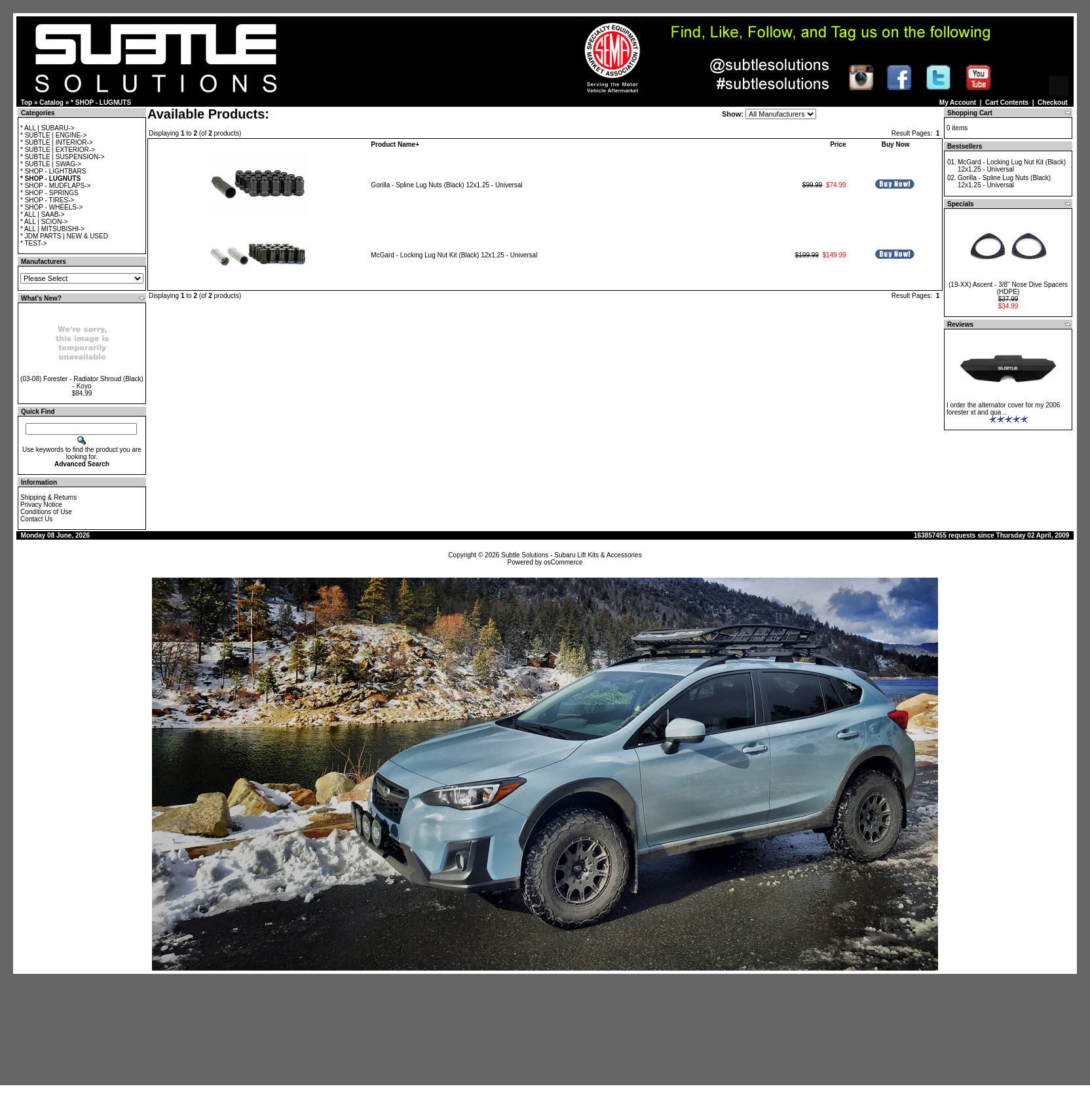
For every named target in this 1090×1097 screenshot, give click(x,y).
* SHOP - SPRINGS (49, 192)
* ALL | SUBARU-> (47, 128)
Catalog (51, 102)
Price (838, 144)
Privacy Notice (41, 504)
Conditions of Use (46, 511)
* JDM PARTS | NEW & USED (64, 236)
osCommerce (563, 562)
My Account (957, 102)
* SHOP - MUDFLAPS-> (55, 185)
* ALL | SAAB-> (42, 214)
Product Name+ (395, 144)
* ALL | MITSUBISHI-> (52, 228)
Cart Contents (1006, 102)
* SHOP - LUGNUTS (101, 102)
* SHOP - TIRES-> (47, 200)
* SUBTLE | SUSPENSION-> (62, 156)
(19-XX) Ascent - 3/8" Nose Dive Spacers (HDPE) (1008, 288)
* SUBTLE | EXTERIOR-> (57, 149)
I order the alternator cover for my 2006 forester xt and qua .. (1003, 408)
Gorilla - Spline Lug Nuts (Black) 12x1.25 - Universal (446, 185)
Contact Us (36, 519)
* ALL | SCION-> (44, 221)
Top (27, 102)
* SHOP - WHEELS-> (51, 207)
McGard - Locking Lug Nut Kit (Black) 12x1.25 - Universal (454, 255)
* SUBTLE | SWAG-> (50, 164)
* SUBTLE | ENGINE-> (53, 135)
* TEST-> (33, 243)
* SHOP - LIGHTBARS (53, 171)
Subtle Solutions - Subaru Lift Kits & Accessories (571, 555)
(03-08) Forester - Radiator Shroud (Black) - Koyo (81, 382)
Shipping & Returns (48, 497)
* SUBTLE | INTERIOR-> (56, 142)
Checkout (1053, 102)
